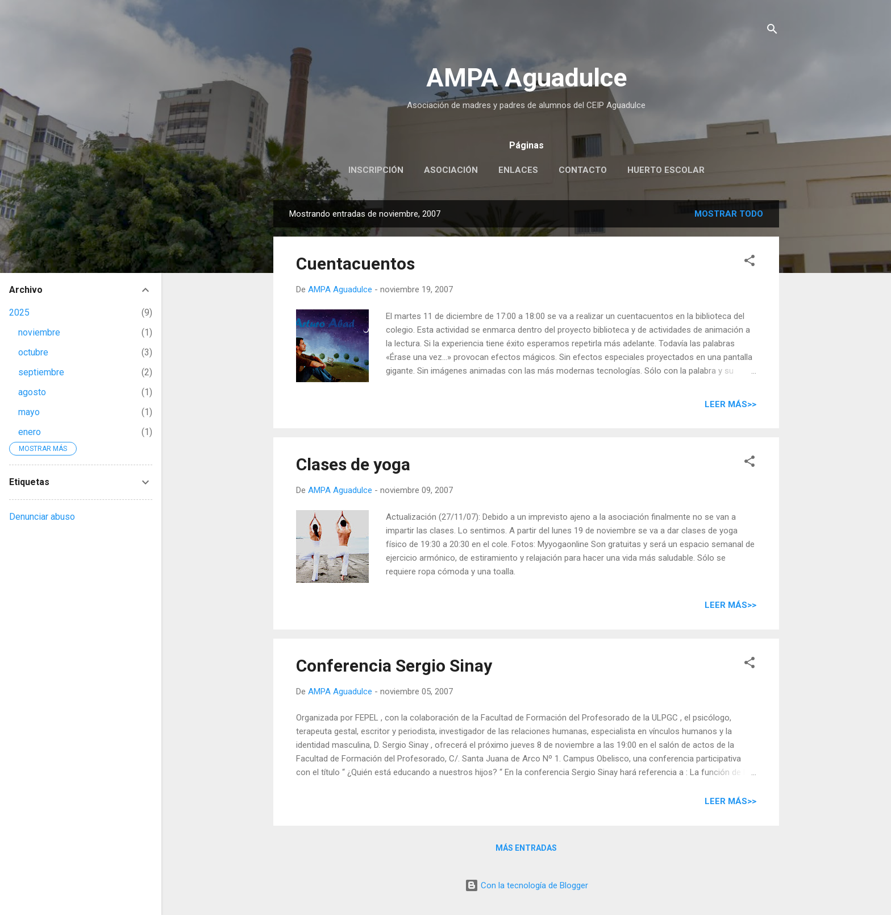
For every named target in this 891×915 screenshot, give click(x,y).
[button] (749, 262)
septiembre (41, 372)
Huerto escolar (666, 170)
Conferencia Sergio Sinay (394, 666)
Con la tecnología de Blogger (526, 885)
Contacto (583, 170)
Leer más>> (730, 404)
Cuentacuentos (355, 264)
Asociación (451, 170)
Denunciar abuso (42, 516)
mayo (29, 412)
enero (29, 432)
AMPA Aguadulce (526, 78)
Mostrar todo (728, 214)
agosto (32, 392)
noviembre (39, 332)
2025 (19, 312)
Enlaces (518, 170)
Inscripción (375, 170)
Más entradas (526, 847)
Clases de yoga (353, 464)
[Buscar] (772, 31)
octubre (33, 352)
